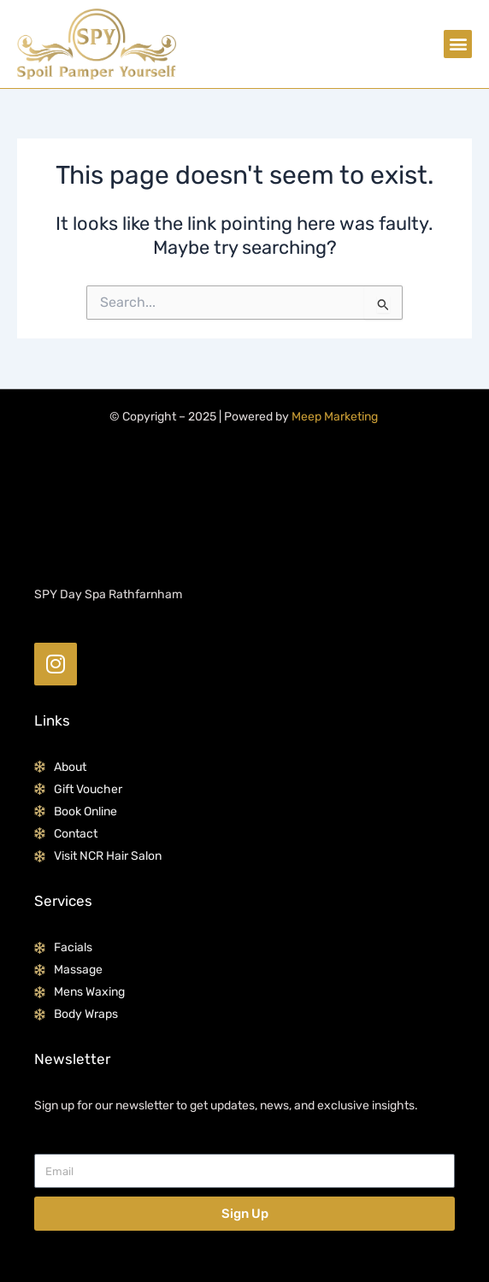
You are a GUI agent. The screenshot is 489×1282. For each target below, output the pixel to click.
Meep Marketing (335, 416)
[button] (458, 44)
